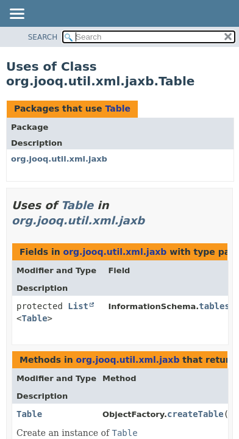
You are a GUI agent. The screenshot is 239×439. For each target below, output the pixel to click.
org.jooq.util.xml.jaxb (59, 158)
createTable (195, 414)
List (78, 306)
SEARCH (43, 37)
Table (117, 108)
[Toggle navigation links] (16, 14)
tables (214, 306)
